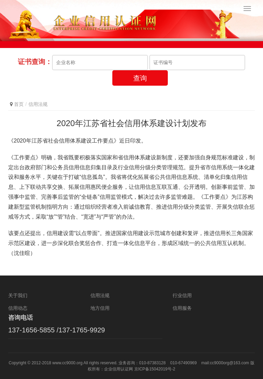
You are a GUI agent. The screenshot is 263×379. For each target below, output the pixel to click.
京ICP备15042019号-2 (154, 369)
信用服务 (182, 308)
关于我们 (17, 295)
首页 (19, 104)
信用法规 (38, 104)
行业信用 (182, 295)
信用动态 (17, 308)
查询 (140, 78)
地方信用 (100, 308)
